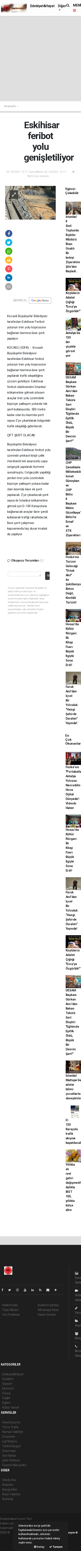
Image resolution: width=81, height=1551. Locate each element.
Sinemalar (9, 1451)
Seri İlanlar (9, 1455)
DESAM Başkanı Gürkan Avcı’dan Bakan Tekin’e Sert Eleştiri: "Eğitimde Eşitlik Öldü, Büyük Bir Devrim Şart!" (72, 409)
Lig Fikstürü (9, 1441)
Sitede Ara (9, 1480)
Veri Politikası (11, 1314)
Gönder (48, 575)
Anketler (7, 1484)
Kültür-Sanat (10, 1407)
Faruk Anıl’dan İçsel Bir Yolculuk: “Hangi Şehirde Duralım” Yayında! (72, 705)
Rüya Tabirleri (11, 1494)
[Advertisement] (40, 58)
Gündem (8, 1379)
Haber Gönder (47, 1314)
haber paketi (8, 1537)
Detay (39, 1546)
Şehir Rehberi (11, 1460)
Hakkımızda (10, 1305)
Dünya (6, 1393)
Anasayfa (10, 106)
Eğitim (6, 1402)
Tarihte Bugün (11, 1446)
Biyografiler (9, 1489)
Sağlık (6, 1398)
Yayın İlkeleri (10, 1310)
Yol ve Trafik (10, 1427)
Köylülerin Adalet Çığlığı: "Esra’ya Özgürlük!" (73, 302)
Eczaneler (8, 1436)
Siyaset (7, 1383)
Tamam (56, 1546)
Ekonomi (8, 1388)
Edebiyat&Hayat (42, 6)
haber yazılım (9, 1541)
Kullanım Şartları (48, 1305)
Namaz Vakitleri (12, 1432)
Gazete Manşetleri (14, 1465)
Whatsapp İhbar (48, 1310)
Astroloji (7, 1499)
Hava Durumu (11, 1422)
